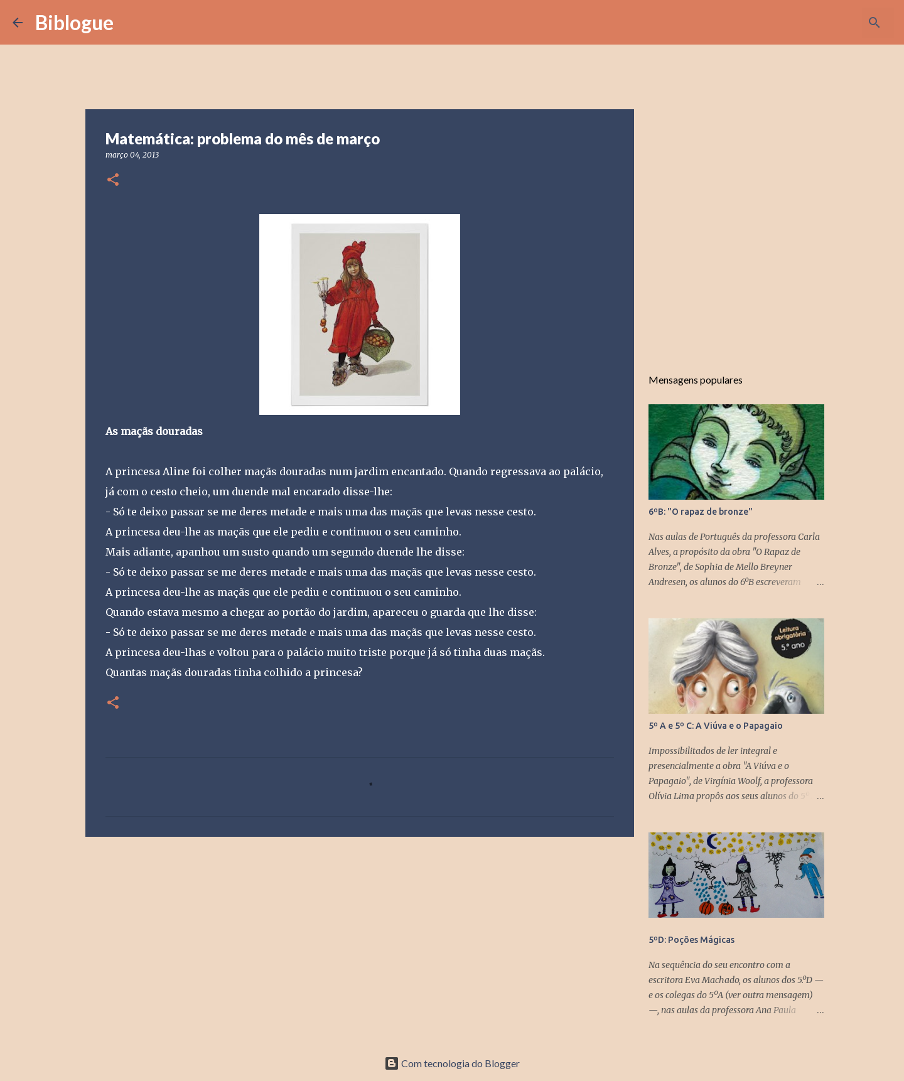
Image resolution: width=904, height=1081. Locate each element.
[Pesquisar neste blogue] (828, 23)
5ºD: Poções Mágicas (691, 940)
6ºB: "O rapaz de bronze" (700, 512)
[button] (113, 180)
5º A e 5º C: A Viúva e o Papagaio (715, 726)
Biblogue (74, 22)
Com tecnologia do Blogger (452, 1063)
